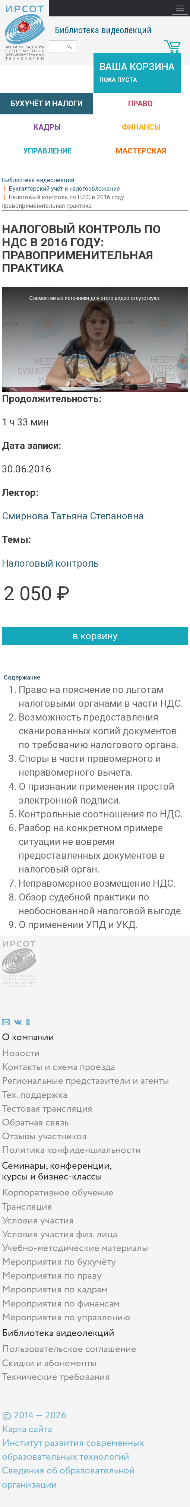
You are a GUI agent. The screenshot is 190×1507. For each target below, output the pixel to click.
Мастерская (141, 150)
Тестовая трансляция (47, 1109)
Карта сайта (27, 1429)
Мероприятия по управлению (66, 1317)
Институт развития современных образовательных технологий (73, 1450)
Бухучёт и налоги (46, 103)
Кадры (47, 127)
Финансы (141, 127)
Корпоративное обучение (58, 1192)
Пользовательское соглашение (69, 1349)
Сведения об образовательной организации (68, 1477)
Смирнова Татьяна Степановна (73, 516)
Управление (47, 150)
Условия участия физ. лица (59, 1234)
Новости (21, 1053)
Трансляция (27, 1207)
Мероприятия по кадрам (54, 1289)
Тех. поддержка (34, 1095)
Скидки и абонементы (49, 1363)
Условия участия (38, 1220)
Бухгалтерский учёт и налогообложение (64, 188)
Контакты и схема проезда (58, 1067)
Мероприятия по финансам (61, 1304)
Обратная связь (35, 1122)
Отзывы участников (44, 1136)
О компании (28, 1037)
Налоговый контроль (50, 563)
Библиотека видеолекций (103, 30)
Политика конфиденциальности (71, 1150)
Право (140, 103)
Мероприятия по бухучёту (59, 1262)
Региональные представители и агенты (85, 1081)
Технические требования (56, 1377)
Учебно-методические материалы (75, 1248)
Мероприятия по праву (52, 1276)
